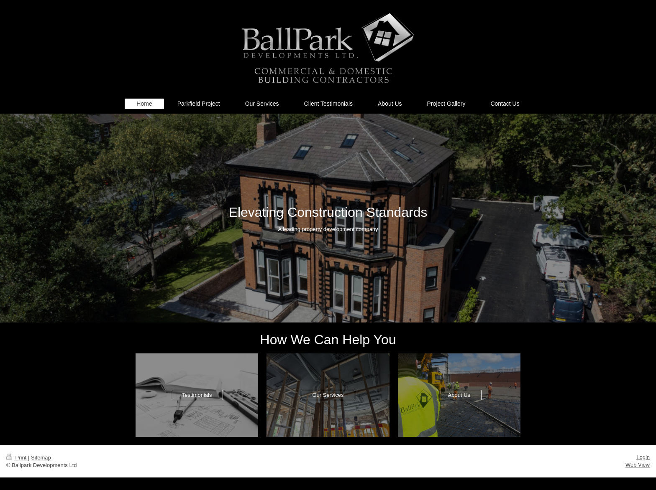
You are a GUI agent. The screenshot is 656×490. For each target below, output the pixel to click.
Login (643, 457)
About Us (459, 395)
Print (17, 457)
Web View (637, 465)
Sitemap (41, 457)
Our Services (327, 395)
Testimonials (197, 395)
